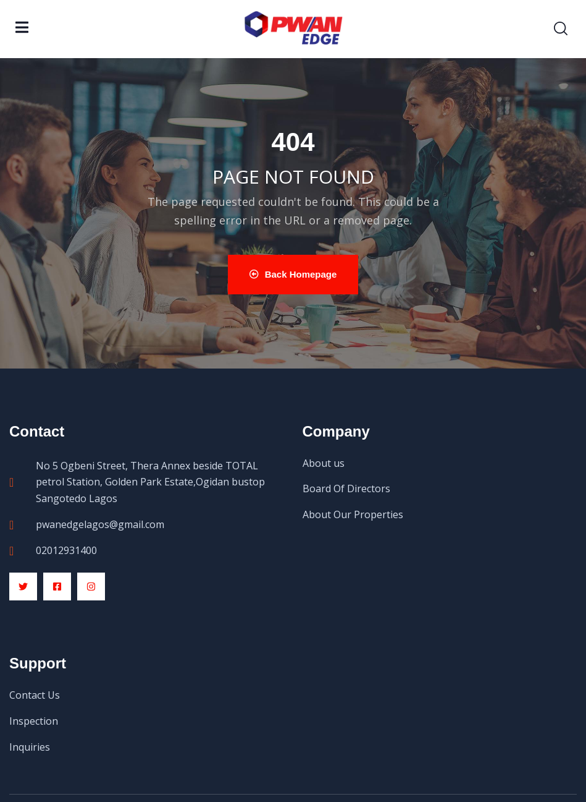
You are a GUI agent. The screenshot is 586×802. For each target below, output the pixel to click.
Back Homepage (293, 274)
